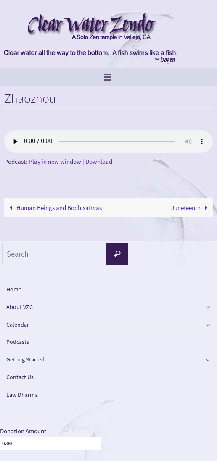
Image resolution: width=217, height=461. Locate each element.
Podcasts (17, 342)
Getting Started (25, 359)
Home (13, 289)
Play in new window (55, 161)
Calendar (17, 324)
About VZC (19, 307)
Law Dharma (22, 394)
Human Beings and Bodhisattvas (54, 208)
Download (98, 161)
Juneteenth (191, 208)
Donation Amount (23, 431)
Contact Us (20, 377)
